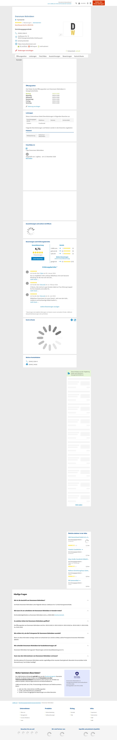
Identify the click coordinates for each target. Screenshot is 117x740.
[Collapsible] (88, 600)
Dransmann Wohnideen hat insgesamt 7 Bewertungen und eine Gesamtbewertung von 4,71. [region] (39, 650)
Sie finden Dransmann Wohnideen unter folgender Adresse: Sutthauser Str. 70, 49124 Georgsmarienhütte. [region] (43, 604)
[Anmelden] (82, 3)
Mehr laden (78, 505)
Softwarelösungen (50, 715)
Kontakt (19, 60)
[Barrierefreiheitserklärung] (88, 3)
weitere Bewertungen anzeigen (49, 307)
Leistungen (33, 56)
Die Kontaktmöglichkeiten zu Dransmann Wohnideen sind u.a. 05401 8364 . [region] (39, 615)
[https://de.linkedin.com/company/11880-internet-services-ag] (36, 733)
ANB (92, 720)
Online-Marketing (50, 712)
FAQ (72, 715)
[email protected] (59, 615)
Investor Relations (25, 717)
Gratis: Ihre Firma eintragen (99, 3)
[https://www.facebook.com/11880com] (18, 733)
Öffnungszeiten (21, 56)
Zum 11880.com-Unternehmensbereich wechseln (59, 3)
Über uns (23, 712)
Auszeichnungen (54, 56)
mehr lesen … (34, 279)
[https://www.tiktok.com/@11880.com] (23, 733)
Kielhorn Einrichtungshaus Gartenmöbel (78, 570)
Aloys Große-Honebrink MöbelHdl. (78, 559)
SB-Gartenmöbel (73, 580)
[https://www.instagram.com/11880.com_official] (27, 733)
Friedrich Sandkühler (74, 549)
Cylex (41, 273)
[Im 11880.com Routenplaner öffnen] (72, 319)
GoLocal (42, 285)
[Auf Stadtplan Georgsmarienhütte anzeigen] (75, 319)
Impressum (94, 712)
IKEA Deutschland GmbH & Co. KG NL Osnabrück (78, 537)
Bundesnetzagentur (50, 676)
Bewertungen (67, 56)
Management (24, 715)
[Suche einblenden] (76, 3)
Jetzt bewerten (38, 259)
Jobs (22, 720)
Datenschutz (94, 715)
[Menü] (91, 3)
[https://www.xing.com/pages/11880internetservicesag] (32, 733)
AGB (92, 717)
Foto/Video (43, 56)
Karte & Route (79, 56)
